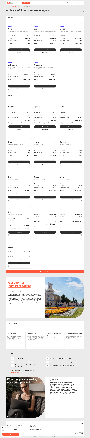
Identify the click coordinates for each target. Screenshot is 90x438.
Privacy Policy (56, 436)
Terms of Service (61, 436)
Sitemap (81, 432)
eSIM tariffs (26, 2)
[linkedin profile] (7, 416)
